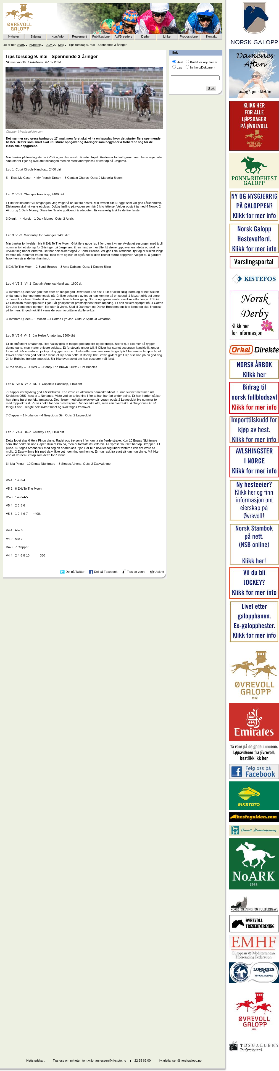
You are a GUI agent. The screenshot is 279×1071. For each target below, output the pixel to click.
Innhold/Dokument (202, 67)
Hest (180, 62)
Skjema (35, 36)
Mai (60, 44)
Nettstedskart (35, 1060)
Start (20, 44)
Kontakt (211, 36)
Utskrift (159, 571)
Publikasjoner (101, 36)
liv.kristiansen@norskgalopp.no (180, 1060)
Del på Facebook (105, 571)
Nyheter (13, 36)
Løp (179, 67)
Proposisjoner (189, 36)
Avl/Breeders (123, 36)
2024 (49, 44)
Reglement (79, 36)
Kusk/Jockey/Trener (203, 62)
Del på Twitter (75, 571)
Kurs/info (57, 36)
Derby (145, 36)
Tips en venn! (136, 571)
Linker (167, 36)
